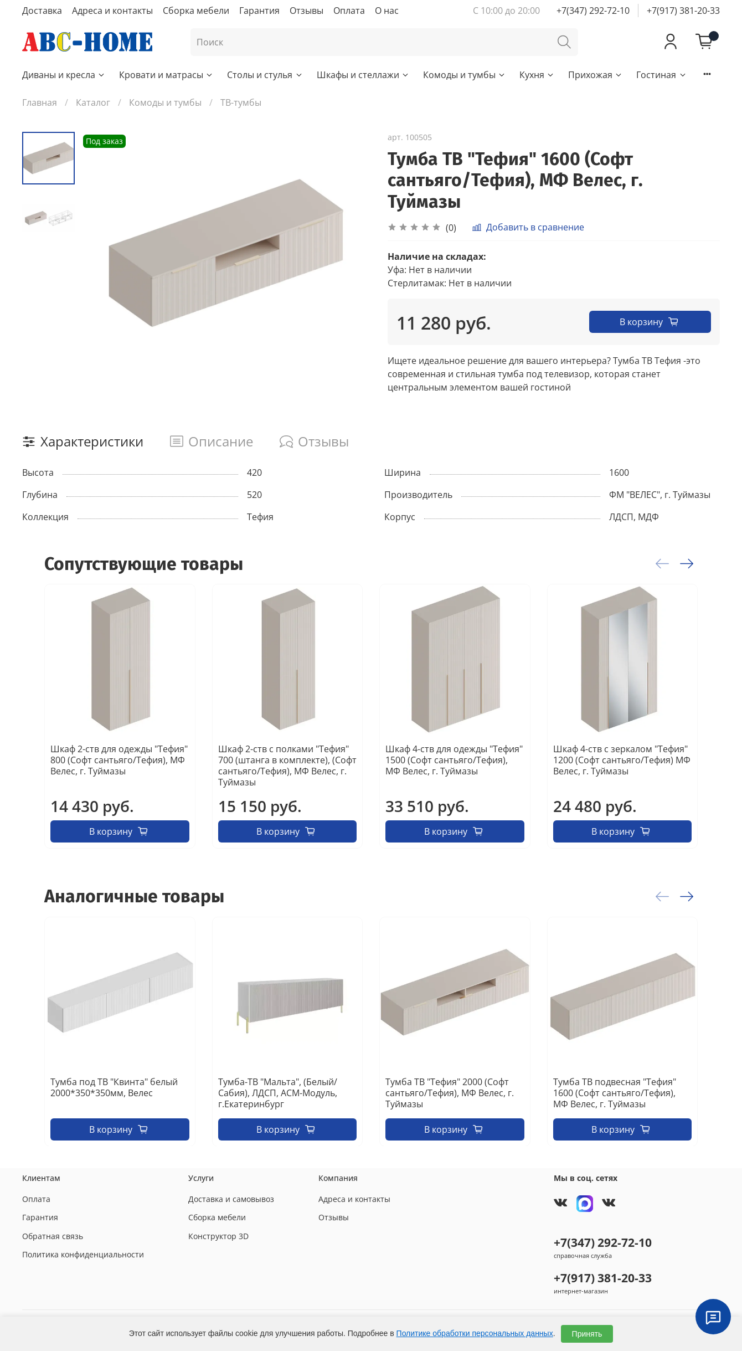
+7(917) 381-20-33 (683, 10)
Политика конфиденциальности (83, 1254)
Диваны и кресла (64, 75)
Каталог (93, 102)
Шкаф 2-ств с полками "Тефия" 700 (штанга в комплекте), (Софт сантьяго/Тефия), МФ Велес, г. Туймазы (287, 765)
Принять (587, 1333)
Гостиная (661, 75)
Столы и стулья (265, 75)
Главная (39, 102)
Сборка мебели (196, 10)
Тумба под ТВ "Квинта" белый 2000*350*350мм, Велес (114, 1086)
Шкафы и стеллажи (363, 75)
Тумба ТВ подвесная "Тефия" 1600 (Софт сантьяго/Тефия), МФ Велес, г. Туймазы (614, 1092)
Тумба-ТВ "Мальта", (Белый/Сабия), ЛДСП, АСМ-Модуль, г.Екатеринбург (277, 1092)
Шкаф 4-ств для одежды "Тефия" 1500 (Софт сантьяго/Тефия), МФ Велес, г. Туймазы (454, 760)
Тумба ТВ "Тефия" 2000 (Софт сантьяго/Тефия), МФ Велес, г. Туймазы (449, 1092)
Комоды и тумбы (464, 75)
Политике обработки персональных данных (474, 1333)
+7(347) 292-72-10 (593, 10)
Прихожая (595, 75)
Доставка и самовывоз (231, 1199)
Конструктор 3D (218, 1236)
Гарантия (259, 10)
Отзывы (306, 10)
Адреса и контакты (112, 10)
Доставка (42, 10)
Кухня (537, 75)
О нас (387, 10)
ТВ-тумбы (240, 102)
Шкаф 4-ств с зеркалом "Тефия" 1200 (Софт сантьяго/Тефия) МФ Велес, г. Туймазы (622, 760)
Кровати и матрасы (166, 75)
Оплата (349, 10)
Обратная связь (52, 1236)
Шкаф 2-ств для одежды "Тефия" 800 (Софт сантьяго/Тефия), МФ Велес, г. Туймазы (119, 760)
